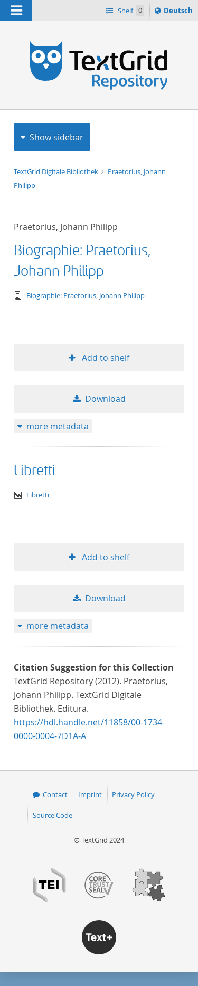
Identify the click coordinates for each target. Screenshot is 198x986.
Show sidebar (56, 137)
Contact (55, 794)
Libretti (34, 471)
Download (105, 399)
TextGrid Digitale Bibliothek (57, 171)
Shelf (130, 10)
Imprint (90, 794)
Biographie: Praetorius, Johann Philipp (85, 295)
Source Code (52, 815)
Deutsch (179, 12)
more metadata (57, 426)
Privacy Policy (133, 794)
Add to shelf (104, 357)
